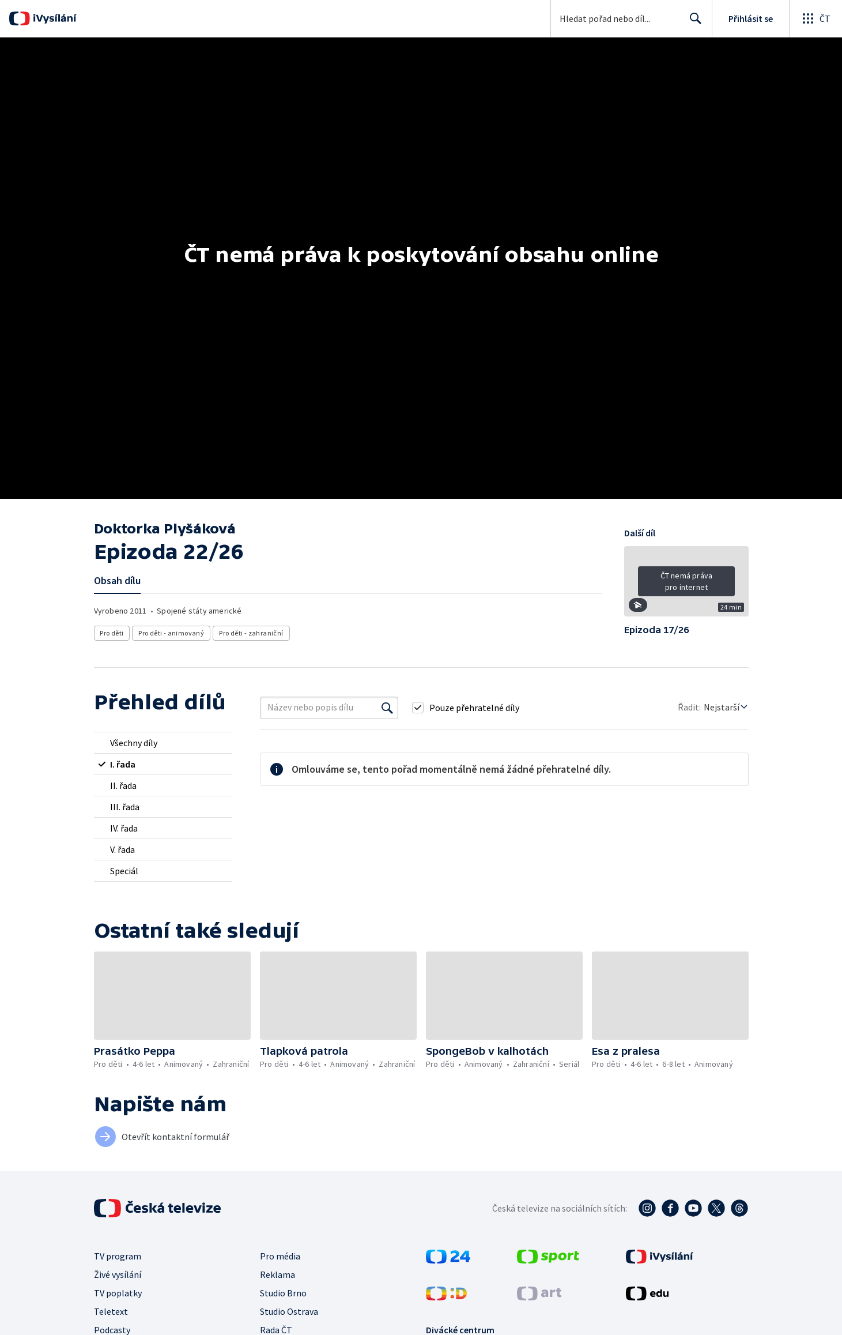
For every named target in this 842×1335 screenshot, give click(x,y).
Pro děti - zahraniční (252, 633)
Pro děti (112, 633)
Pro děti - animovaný (172, 633)
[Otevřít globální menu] (815, 18)
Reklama (277, 1274)
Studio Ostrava (289, 1311)
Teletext (111, 1311)
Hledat (692, 23)
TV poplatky (118, 1293)
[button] (686, 585)
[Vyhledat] (387, 707)
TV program (117, 1256)
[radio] (163, 742)
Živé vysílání (117, 1274)
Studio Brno (283, 1293)
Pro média (280, 1256)
